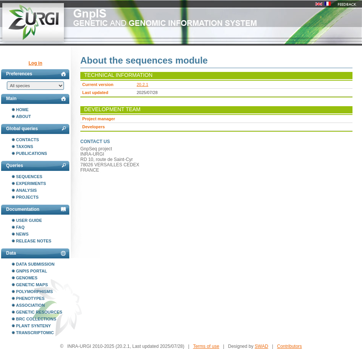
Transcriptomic (35, 332)
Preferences (36, 73)
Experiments (31, 183)
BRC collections (36, 319)
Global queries (36, 128)
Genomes (26, 278)
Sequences (29, 176)
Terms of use (206, 346)
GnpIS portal (31, 271)
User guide (29, 220)
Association (30, 305)
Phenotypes (30, 298)
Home (22, 109)
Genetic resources (39, 312)
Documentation (36, 209)
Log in (35, 63)
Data (36, 253)
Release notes (33, 241)
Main (36, 98)
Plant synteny (33, 326)
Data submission (35, 264)
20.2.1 (142, 84)
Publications (31, 153)
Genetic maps (32, 284)
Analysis (26, 190)
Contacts (27, 139)
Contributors (289, 346)
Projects (27, 197)
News (22, 234)
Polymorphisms (34, 291)
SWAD (261, 346)
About (23, 116)
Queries (36, 165)
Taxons (24, 146)
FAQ (20, 227)
